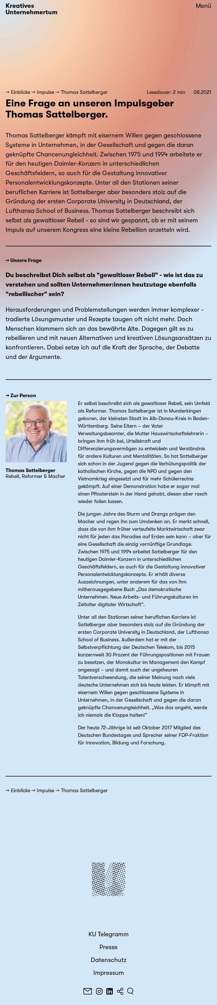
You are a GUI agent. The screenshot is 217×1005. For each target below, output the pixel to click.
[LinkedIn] (109, 991)
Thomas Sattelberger (84, 92)
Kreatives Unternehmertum (32, 9)
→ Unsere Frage (24, 260)
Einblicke (20, 92)
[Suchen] (130, 991)
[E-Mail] (88, 991)
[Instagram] (99, 991)
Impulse (45, 92)
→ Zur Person (21, 395)
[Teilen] (120, 991)
